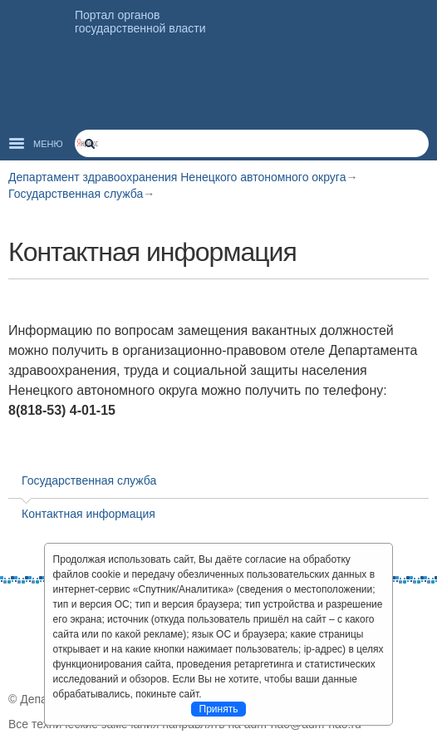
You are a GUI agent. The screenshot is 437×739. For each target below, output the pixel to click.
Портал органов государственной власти (140, 21)
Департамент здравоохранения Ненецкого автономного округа (177, 177)
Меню (48, 144)
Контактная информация (88, 513)
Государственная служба (75, 193)
